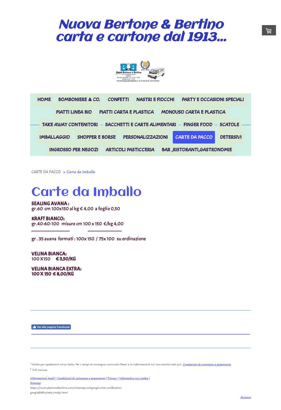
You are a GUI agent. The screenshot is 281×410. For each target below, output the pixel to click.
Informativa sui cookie (133, 378)
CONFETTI (118, 100)
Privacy (112, 378)
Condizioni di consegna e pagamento (207, 364)
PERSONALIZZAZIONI (145, 137)
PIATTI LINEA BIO (74, 112)
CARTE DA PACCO (193, 137)
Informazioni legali (42, 378)
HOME (44, 100)
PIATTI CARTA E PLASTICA (126, 112)
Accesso (246, 397)
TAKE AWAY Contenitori (70, 125)
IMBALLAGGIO (54, 137)
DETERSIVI (231, 137)
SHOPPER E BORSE (96, 137)
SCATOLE (229, 125)
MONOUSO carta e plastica (193, 112)
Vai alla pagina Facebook (51, 327)
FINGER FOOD (198, 125)
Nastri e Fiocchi (155, 100)
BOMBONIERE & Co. (79, 100)
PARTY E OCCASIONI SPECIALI (213, 100)
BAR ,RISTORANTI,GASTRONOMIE (197, 150)
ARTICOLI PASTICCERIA (130, 150)
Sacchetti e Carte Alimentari (140, 125)
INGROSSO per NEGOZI (73, 150)
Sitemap (35, 383)
